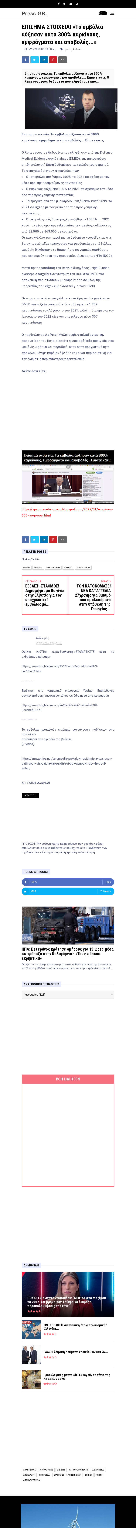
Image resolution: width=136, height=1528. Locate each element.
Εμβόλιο (38, 568)
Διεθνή (26, 568)
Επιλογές (68, 568)
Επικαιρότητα (53, 568)
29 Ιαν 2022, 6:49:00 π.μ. (49, 642)
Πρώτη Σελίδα (72, 49)
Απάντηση (30, 795)
